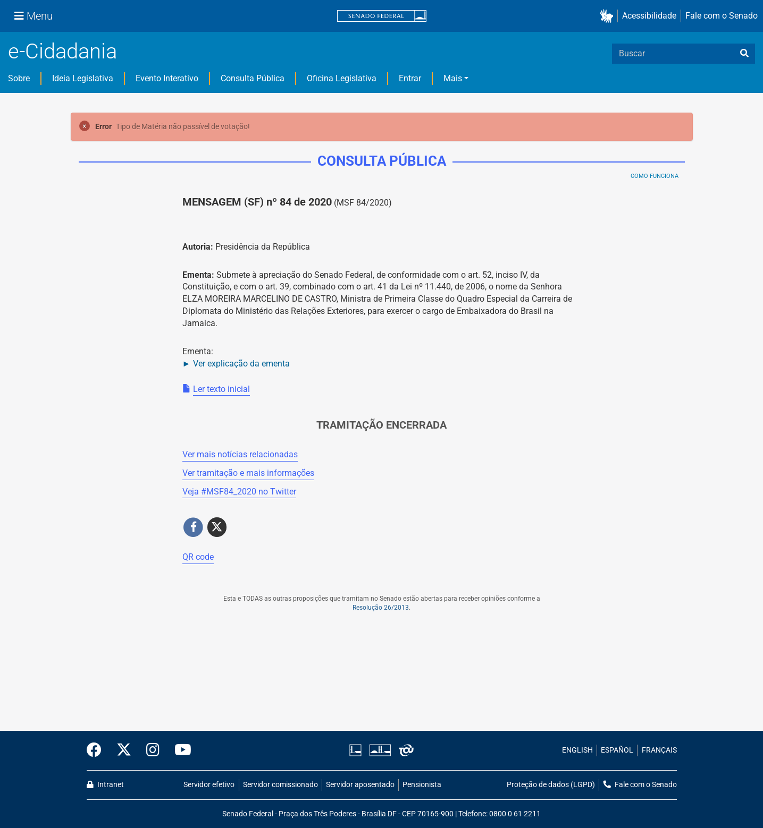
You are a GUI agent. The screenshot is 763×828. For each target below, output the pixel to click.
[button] (608, 16)
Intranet (105, 784)
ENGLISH (577, 750)
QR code (198, 557)
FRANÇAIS (659, 750)
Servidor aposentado (360, 784)
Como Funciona (654, 176)
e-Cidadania (62, 51)
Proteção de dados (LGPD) (551, 784)
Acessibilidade (649, 16)
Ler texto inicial (221, 389)
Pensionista (422, 784)
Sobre (19, 78)
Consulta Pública (252, 78)
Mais (452, 78)
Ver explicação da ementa (241, 363)
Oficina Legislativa (341, 78)
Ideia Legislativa (82, 78)
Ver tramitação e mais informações (248, 473)
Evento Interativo (167, 78)
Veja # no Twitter (239, 491)
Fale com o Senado (721, 16)
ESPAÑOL (617, 750)
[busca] (744, 53)
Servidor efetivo (208, 784)
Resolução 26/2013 (381, 607)
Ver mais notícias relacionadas (240, 454)
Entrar (410, 78)
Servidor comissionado (280, 784)
